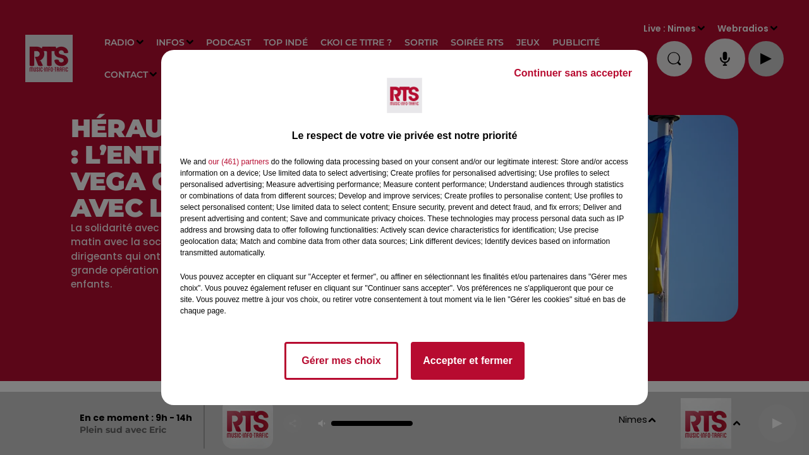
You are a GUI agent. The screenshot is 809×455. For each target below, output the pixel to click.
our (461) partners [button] (238, 161)
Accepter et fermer (467, 360)
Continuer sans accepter (573, 73)
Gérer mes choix (340, 360)
